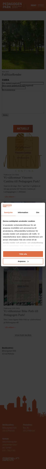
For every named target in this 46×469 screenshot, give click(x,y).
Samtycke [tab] (8, 212)
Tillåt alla (23, 254)
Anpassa (23, 261)
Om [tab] (37, 212)
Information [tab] (23, 212)
